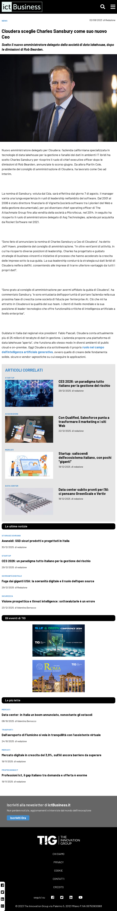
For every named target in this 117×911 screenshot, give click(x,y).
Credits (58, 887)
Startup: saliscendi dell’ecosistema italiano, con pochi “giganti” (85, 457)
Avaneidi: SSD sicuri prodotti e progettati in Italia (35, 541)
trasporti (7, 729)
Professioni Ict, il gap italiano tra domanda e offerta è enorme (44, 775)
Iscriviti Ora (18, 818)
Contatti (58, 878)
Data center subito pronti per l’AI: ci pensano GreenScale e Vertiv (84, 491)
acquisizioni (11, 414)
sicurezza (7, 596)
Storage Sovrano (11, 535)
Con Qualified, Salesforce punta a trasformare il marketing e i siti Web (84, 421)
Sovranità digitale (12, 576)
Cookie (58, 870)
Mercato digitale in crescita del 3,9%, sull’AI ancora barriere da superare (51, 755)
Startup (9, 377)
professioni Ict (10, 770)
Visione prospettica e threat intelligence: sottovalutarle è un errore (48, 601)
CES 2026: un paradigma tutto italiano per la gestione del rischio (84, 383)
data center (11, 486)
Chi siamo (58, 853)
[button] (102, 6)
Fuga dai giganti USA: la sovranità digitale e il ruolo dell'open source (48, 581)
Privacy (58, 862)
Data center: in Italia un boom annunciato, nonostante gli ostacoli (47, 715)
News (4, 20)
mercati (9, 449)
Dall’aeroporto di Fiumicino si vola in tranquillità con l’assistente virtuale (51, 735)
